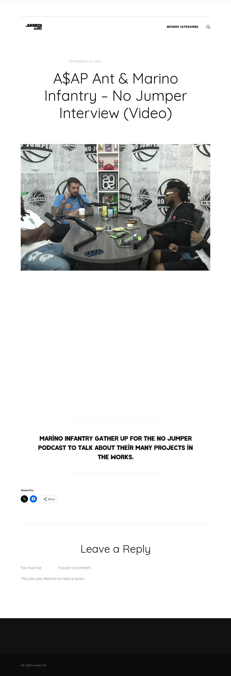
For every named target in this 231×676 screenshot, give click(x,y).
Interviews (149, 61)
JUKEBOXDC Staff (120, 61)
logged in (50, 568)
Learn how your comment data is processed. (123, 578)
